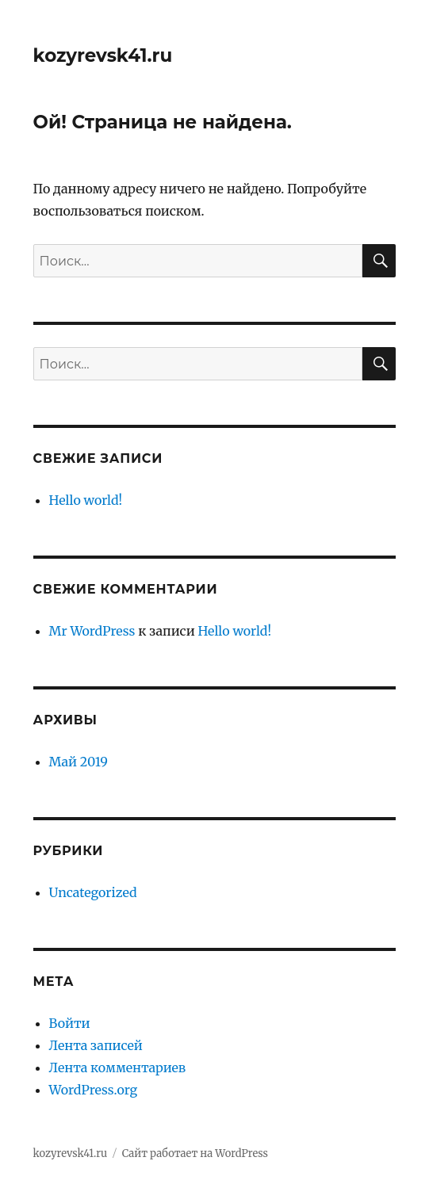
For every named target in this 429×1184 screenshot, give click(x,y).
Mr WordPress (92, 631)
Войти (69, 1023)
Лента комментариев (117, 1067)
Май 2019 (78, 762)
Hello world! (86, 500)
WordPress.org (93, 1090)
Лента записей (96, 1045)
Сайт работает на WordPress (195, 1153)
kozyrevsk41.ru (103, 55)
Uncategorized (93, 892)
